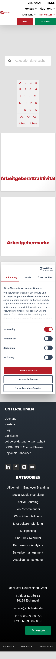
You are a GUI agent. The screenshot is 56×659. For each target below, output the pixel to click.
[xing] (24, 467)
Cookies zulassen (28, 370)
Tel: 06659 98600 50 (28, 616)
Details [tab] (27, 277)
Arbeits (33, 123)
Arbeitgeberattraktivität (28, 178)
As (34, 116)
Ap (21, 116)
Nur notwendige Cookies (28, 388)
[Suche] (10, 61)
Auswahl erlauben (27, 379)
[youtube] (32, 467)
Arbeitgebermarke (28, 243)
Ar (28, 116)
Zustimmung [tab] (10, 277)
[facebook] (16, 467)
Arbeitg (22, 123)
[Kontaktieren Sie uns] (38, 630)
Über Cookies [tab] (45, 277)
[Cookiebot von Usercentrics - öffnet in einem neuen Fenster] (40, 269)
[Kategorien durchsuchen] (28, 61)
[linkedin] (8, 467)
